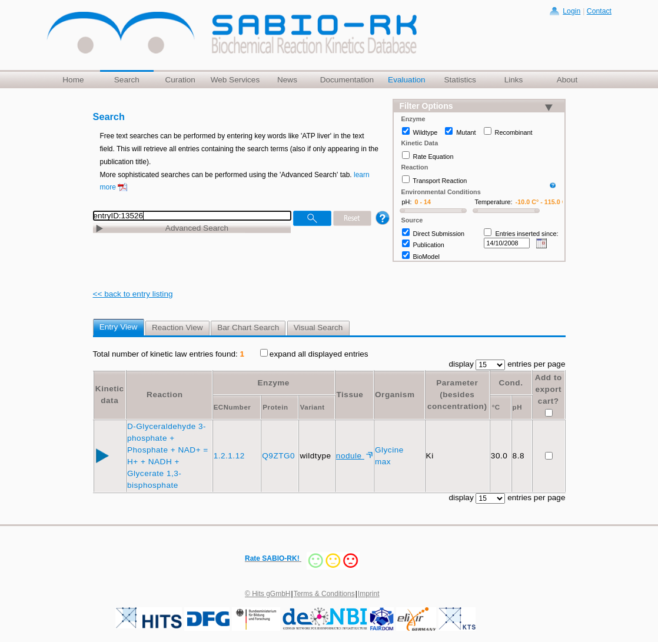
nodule (350, 455)
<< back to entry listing (133, 294)
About (567, 79)
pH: (407, 201)
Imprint (369, 594)
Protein (275, 407)
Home (73, 79)
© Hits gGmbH (268, 594)
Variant (312, 407)
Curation (180, 79)
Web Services (235, 79)
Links (513, 79)
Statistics (460, 79)
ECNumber (232, 407)
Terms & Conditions (324, 594)
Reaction (164, 394)
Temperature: (494, 201)
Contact (599, 11)
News (287, 79)
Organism (394, 394)
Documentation (347, 79)
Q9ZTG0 (279, 455)
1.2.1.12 (230, 455)
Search (126, 79)
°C (496, 407)
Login (571, 11)
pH (517, 407)
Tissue (349, 394)
